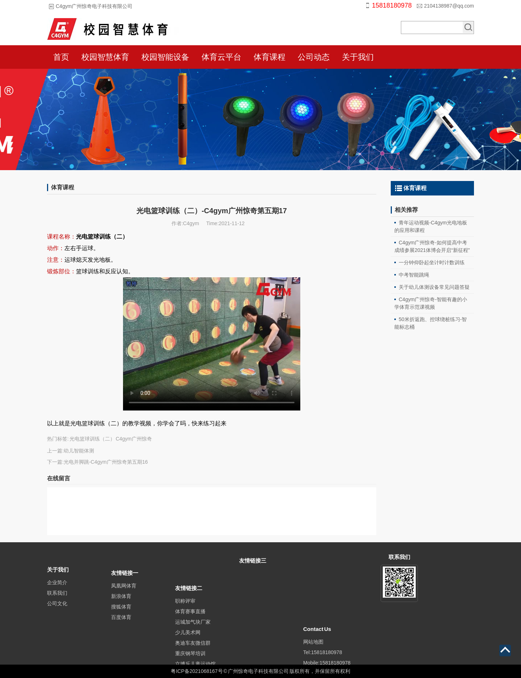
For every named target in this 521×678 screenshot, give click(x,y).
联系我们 (57, 601)
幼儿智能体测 (79, 451)
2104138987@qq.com (449, 6)
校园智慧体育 (105, 57)
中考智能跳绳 (414, 275)
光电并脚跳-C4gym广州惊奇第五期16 (106, 462)
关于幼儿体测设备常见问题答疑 (434, 287)
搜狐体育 (121, 617)
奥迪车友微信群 (193, 663)
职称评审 (185, 621)
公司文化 (57, 612)
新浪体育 (121, 606)
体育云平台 (221, 57)
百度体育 (121, 627)
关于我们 (358, 57)
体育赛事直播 (190, 632)
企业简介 (57, 591)
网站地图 (313, 642)
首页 (61, 57)
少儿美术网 (187, 653)
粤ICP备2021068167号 (197, 671)
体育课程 (269, 57)
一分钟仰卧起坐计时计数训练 (432, 262)
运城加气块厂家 (193, 642)
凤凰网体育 (123, 596)
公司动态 (314, 57)
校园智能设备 (165, 57)
